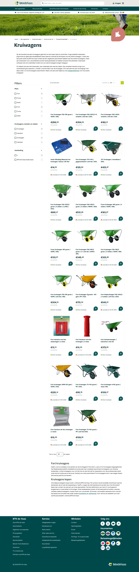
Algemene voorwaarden (21, 530)
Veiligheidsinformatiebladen (51, 540)
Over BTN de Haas (19, 522)
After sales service (48, 533)
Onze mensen (75, 533)
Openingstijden (76, 526)
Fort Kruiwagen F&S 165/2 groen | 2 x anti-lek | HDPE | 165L (85, 252)
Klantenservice (47, 526)
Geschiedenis (17, 526)
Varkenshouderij (36, 39)
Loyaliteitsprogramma (49, 547)
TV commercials (18, 551)
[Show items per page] (60, 454)
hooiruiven (82, 493)
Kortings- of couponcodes (80, 537)
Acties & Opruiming (79, 9)
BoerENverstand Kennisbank (59, 9)
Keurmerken (46, 544)
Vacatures (94, 9)
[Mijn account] (116, 3)
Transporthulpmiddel (61, 39)
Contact (105, 9)
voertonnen (93, 493)
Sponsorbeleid (17, 540)
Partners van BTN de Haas (21, 554)
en (87, 493)
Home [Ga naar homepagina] (16, 39)
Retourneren (46, 530)
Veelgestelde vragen (49, 522)
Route (73, 530)
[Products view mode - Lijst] (119, 82)
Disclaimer (16, 537)
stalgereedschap (73, 71)
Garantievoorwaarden (49, 537)
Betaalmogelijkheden (78, 540)
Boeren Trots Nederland (21, 544)
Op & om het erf (48, 39)
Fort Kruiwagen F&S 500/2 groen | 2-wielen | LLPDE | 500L (60, 207)
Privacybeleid (17, 533)
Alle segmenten (21, 9)
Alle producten (38, 9)
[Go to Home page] (24, 3)
